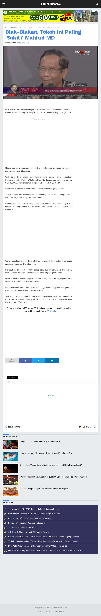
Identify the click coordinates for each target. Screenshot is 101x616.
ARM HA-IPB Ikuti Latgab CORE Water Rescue (28, 532)
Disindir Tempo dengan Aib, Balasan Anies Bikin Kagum (44, 488)
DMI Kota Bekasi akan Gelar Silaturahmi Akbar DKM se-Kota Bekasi (37, 546)
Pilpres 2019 (16, 28)
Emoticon (12, 377)
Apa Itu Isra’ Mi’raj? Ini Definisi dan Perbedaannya (29, 518)
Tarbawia (50, 4)
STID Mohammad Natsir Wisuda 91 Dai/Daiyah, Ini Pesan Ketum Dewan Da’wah (43, 541)
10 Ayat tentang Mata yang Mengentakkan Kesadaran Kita (46, 453)
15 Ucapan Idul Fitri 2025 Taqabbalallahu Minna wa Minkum (34, 509)
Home (7, 28)
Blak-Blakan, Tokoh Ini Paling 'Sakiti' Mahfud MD (43, 35)
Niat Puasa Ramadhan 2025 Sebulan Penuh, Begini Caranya (34, 513)
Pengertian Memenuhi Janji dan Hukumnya (26, 523)
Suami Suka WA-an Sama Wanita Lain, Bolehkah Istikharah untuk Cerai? (51, 465)
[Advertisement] (38, 145)
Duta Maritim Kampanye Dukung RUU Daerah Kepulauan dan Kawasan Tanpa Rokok (44, 550)
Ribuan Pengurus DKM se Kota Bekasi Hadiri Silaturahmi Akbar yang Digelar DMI (43, 536)
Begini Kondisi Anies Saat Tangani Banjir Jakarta (41, 441)
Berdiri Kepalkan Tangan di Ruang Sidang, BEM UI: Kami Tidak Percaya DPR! (53, 477)
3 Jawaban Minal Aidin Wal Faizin (22, 527)
